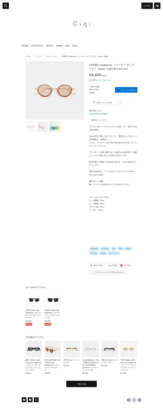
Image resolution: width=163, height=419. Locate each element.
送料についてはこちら (101, 80)
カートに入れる (128, 90)
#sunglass (94, 249)
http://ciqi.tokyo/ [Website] (139, 400)
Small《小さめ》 (52, 56)
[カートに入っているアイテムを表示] (157, 6)
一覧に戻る (81, 384)
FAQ (67, 45)
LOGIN (147, 6)
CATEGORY (37, 45)
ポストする (97, 265)
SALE (74, 45)
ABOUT (50, 45)
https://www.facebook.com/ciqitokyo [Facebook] (129, 400)
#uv (113, 249)
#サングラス (114, 253)
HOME (25, 45)
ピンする (127, 265)
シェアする (112, 265)
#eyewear (105, 249)
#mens (103, 253)
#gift (120, 249)
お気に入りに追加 (104, 102)
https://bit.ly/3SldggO (98, 114)
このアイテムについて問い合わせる (109, 272)
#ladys (128, 249)
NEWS (59, 45)
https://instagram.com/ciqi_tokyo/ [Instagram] (134, 400)
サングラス (38, 56)
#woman (94, 253)
